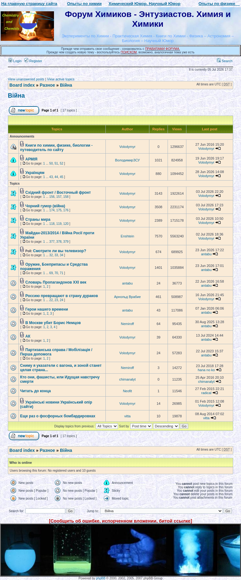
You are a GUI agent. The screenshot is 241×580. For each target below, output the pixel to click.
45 (61, 177)
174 (52, 210)
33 (56, 255)
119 (59, 223)
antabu (206, 254)
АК (27, 336)
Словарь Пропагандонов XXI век (55, 282)
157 (59, 196)
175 (59, 210)
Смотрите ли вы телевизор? (59, 251)
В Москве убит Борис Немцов (53, 323)
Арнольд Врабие (127, 297)
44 (56, 177)
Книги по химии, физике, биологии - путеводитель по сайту (56, 147)
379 (66, 241)
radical (206, 393)
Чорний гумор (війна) (45, 206)
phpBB (100, 578)
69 (51, 273)
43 (51, 177)
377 (52, 241)
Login (15, 61)
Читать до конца (35, 391)
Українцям (35, 173)
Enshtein (127, 236)
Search (225, 61)
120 (66, 223)
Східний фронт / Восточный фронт (58, 192)
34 (61, 255)
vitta (127, 416)
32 (51, 255)
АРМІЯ (31, 159)
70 (56, 273)
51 (56, 163)
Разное (47, 85)
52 (61, 163)
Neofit (127, 391)
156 (52, 196)
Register (33, 61)
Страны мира (38, 219)
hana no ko (206, 370)
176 (66, 210)
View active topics (60, 79)
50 (51, 163)
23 (56, 300)
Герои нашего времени (46, 309)
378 (59, 241)
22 (51, 300)
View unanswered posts (26, 79)
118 (52, 223)
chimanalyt (127, 379)
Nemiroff (127, 324)
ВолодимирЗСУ (127, 160)
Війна (66, 85)
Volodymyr (127, 147)
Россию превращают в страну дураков (61, 296)
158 (66, 196)
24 (61, 300)
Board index (22, 85)
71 (61, 273)
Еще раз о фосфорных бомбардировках (57, 416)
